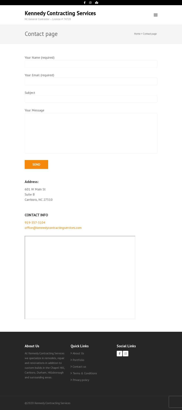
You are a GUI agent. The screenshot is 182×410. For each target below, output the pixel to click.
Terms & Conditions (85, 373)
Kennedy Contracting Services (60, 13)
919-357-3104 (35, 222)
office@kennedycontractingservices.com (53, 228)
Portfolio (78, 360)
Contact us (79, 366)
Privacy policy (81, 380)
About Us (78, 353)
